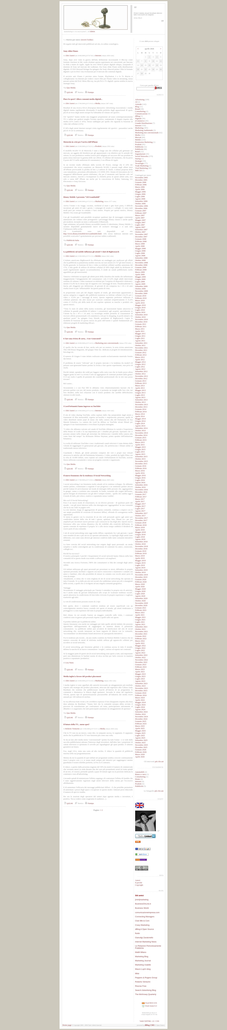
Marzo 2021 (140, 612)
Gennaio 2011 (140, 324)
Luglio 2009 (140, 281)
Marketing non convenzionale (107, 343)
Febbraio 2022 (141, 638)
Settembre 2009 (141, 286)
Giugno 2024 (140, 705)
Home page (66, 1025)
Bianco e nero (140, 774)
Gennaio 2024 (140, 693)
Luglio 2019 (140, 565)
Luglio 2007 (140, 225)
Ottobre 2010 (140, 317)
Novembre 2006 (141, 206)
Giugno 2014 (140, 421)
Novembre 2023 (141, 688)
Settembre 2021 (141, 627)
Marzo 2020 (140, 584)
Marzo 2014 (140, 414)
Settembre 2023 (141, 683)
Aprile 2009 (140, 274)
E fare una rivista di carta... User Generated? (82, 338)
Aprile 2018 (140, 530)
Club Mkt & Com (142, 921)
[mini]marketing (141, 899)
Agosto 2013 (140, 397)
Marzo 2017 (140, 499)
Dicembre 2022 (141, 662)
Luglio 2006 (140, 196)
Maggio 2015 (140, 447)
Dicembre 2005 (141, 180)
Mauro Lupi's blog (143, 969)
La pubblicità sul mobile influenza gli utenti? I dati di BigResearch (91, 252)
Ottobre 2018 (140, 544)
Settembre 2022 (141, 655)
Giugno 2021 (140, 620)
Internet (98, 55)
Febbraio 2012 (141, 355)
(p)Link (68, 92)
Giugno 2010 (140, 307)
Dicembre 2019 (141, 577)
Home (137, 779)
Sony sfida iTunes (70, 51)
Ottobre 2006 (140, 203)
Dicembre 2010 (141, 322)
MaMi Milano (140, 952)
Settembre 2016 (141, 485)
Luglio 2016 (140, 480)
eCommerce (140, 121)
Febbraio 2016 (141, 468)
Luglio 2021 (140, 622)
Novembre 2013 (141, 404)
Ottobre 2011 (140, 345)
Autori (137, 880)
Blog (137, 106)
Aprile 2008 (140, 246)
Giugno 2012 (140, 364)
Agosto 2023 (140, 681)
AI (136, 102)
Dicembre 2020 (141, 605)
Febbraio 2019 (141, 553)
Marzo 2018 (140, 527)
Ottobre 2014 (140, 430)
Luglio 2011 (140, 338)
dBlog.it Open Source (144, 929)
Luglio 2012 (140, 367)
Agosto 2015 (140, 454)
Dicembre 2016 (141, 492)
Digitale (138, 118)
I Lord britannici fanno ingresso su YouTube (82, 406)
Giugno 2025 (140, 733)
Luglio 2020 (140, 593)
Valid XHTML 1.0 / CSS (149, 1021)
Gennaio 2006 (140, 182)
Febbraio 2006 (141, 185)
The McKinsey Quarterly (145, 994)
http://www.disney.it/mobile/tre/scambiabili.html (82, 234)
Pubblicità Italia (73, 240)
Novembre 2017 (141, 518)
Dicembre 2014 (141, 435)
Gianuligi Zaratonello (144, 937)
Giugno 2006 (140, 194)
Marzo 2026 (140, 754)
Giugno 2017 (140, 506)
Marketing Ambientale (144, 130)
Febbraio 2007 (141, 213)
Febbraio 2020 (141, 582)
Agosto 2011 (140, 341)
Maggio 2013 (140, 390)
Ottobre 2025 (140, 742)
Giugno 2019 (140, 563)
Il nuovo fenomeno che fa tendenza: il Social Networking (87, 475)
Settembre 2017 (141, 513)
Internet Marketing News (145, 942)
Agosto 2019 (140, 567)
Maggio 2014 (140, 419)
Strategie (138, 161)
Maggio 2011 (140, 333)
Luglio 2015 (140, 452)
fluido (137, 933)
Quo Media (71, 88)
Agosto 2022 (140, 653)
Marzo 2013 (140, 385)
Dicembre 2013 (141, 407)
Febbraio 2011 (141, 326)
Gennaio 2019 (140, 551)
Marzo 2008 (140, 244)
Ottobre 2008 (140, 260)
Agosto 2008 (140, 255)
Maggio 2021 (140, 617)
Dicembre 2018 (141, 549)
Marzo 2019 (140, 556)
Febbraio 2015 (141, 440)
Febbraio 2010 (141, 298)
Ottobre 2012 (140, 374)
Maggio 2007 (140, 220)
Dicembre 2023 (141, 690)
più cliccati (159, 761)
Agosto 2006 (140, 199)
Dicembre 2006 (141, 208)
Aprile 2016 (140, 473)
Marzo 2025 (140, 726)
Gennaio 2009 (140, 267)
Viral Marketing (141, 168)
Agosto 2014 (140, 426)
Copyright (139, 885)
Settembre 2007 (141, 229)
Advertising (139, 99)
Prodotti (98, 146)
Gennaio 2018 (140, 523)
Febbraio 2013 (141, 383)
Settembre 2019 (141, 570)
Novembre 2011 (141, 348)
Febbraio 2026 (141, 752)
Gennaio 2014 (140, 409)
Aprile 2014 (140, 416)
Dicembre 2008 (141, 265)
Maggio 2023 (140, 674)
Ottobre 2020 (140, 601)
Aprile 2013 (140, 388)
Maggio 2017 (140, 504)
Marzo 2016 (140, 471)
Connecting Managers (144, 916)
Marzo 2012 (140, 357)
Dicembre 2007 (141, 237)
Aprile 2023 (140, 672)
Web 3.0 (138, 170)
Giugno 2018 (140, 534)
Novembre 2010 (141, 319)
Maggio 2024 (140, 702)
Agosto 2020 (140, 596)
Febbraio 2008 (141, 241)
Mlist (137, 973)
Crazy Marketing (142, 925)
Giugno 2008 (140, 251)
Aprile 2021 (140, 615)
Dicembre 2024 (141, 719)
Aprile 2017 (140, 501)
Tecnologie (139, 163)
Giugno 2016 (140, 478)
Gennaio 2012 (140, 352)
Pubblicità (139, 147)
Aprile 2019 (140, 558)
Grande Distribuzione (143, 123)
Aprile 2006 (140, 189)
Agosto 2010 (140, 312)
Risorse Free (140, 986)
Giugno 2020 (140, 591)
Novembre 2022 (141, 660)
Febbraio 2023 (141, 667)
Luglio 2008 (140, 253)
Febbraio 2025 (141, 724)
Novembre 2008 (141, 263)
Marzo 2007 (140, 215)
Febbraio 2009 (141, 270)
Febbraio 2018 (141, 525)
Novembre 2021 (141, 631)
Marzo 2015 (140, 442)
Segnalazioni (140, 154)
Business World (142, 908)
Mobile (98, 256)
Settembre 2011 (141, 343)
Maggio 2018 (140, 532)
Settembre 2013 (141, 400)
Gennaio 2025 (140, 721)
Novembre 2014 (141, 433)
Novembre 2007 (141, 234)
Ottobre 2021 (140, 629)
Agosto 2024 (140, 709)
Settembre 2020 (141, 598)
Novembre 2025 (141, 745)
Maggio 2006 (140, 192)
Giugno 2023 (140, 676)
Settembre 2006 (141, 201)
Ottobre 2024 (140, 714)
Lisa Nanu (69, 662)
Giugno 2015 (140, 449)
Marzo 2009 (140, 272)
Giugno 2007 (140, 222)
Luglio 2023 (140, 679)
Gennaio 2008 (140, 239)
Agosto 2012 (140, 369)
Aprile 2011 (140, 331)
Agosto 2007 (140, 227)
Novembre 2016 (141, 489)
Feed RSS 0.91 (149, 1003)
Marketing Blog (141, 956)
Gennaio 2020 (140, 579)
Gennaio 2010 (140, 296)
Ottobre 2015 (140, 459)
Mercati (138, 137)
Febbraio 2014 (141, 411)
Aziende (138, 104)
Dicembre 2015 (141, 463)
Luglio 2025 (140, 735)
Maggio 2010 (140, 305)
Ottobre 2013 (140, 402)
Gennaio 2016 (140, 466)
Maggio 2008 (140, 248)
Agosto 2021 (140, 624)
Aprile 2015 (140, 445)
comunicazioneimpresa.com (147, 912)
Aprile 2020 (140, 586)
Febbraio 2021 (141, 610)
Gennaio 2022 (140, 636)
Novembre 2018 (141, 546)
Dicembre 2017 (141, 520)
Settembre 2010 (141, 315)
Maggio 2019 (140, 560)
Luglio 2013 (140, 395)
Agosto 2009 (140, 284)
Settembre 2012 (141, 371)
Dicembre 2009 (141, 293)
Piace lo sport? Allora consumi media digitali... (82, 99)
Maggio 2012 (140, 362)
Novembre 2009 (141, 291)
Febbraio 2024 (141, 695)
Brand (137, 109)
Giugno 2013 (140, 393)
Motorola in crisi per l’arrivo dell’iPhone (80, 142)
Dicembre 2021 (141, 634)
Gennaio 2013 (140, 381)
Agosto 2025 (140, 738)
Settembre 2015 (141, 456)
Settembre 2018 (141, 541)
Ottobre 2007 (140, 232)
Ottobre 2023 (140, 686)
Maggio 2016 (140, 475)
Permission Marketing (144, 142)
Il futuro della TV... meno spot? (76, 724)
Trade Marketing (141, 166)
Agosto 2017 (140, 511)
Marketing (99, 201)
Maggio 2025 (140, 731)
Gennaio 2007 (140, 211)
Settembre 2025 (141, 740)
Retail (137, 151)
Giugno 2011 (140, 336)
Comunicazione (141, 114)
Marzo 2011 (140, 329)
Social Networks (141, 156)
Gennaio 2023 (140, 664)
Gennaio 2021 (140, 608)
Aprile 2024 (140, 700)
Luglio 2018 (140, 537)
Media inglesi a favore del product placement (82, 676)
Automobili (139, 772)
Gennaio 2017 (140, 494)
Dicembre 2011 (141, 350)
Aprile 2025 (140, 728)
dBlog (137, 116)
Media (97, 103)
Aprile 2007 (140, 218)
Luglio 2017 (140, 508)
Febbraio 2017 (141, 497)
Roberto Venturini (72, 729)
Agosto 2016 (140, 482)
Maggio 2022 (140, 646)
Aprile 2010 (140, 303)
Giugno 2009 (140, 279)
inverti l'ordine (87, 40)
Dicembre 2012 (141, 378)
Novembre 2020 (141, 603)
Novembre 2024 (141, 716)
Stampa (89, 92)
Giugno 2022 (140, 648)
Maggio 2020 (140, 589)
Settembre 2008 (141, 258)
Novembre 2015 (141, 461)
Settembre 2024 (141, 712)
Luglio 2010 (140, 310)
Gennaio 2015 (140, 437)
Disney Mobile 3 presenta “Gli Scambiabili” (81, 197)
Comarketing (140, 111)
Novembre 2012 (141, 376)
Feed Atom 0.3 (149, 1006)
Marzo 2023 (140, 669)
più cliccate (159, 791)
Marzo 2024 (140, 698)
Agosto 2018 (140, 539)
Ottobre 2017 (140, 515)
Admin (92, 31)
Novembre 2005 (141, 177)
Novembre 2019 (141, 575)
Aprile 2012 (140, 359)
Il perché (138, 883)
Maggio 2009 (140, 277)
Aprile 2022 (140, 643)
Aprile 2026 (140, 757)
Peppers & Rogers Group (146, 978)
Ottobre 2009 (140, 289)
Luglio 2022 (140, 650)
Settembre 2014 (141, 428)
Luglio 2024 (140, 707)
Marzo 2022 (140, 641)
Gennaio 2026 (140, 750)
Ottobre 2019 (140, 572)
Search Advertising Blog (145, 990)
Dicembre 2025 (141, 747)
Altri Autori (70, 55)
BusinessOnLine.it (143, 904)
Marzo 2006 (140, 187)
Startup (138, 159)
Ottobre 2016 (140, 487)
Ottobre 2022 (140, 657)
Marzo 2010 (140, 300)
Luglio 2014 (140, 423)
